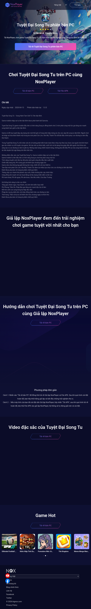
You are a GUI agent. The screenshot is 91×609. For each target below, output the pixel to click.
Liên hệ (9, 591)
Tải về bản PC (28, 91)
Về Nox (9, 580)
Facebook (10, 594)
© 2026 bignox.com (14, 601)
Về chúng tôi (11, 584)
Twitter (9, 598)
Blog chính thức (12, 587)
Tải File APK (62, 91)
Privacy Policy (11, 605)
